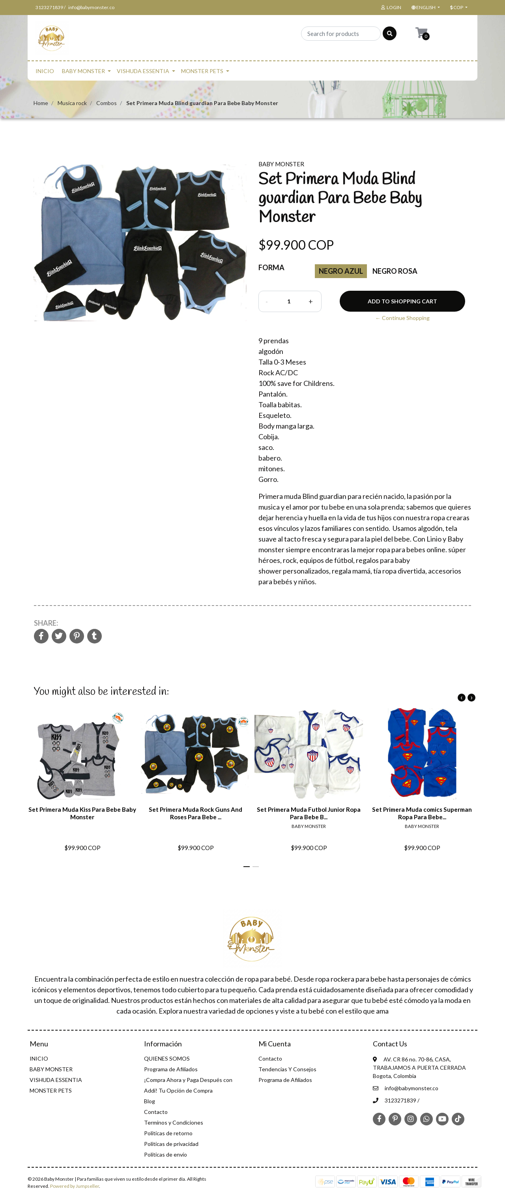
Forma (271, 267)
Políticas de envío (165, 1154)
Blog (149, 1101)
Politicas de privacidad (171, 1143)
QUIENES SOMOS (167, 1058)
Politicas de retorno (168, 1133)
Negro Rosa (394, 271)
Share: (46, 623)
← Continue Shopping (402, 317)
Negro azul (341, 271)
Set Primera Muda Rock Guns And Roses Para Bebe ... (195, 813)
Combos (106, 103)
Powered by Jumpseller (74, 1186)
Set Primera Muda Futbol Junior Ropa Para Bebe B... (309, 813)
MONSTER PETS (202, 71)
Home (41, 103)
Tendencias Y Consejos (287, 1069)
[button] (425, 7)
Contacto (156, 1111)
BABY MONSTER (83, 71)
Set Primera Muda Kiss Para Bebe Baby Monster (82, 813)
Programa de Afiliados (171, 1069)
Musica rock (72, 103)
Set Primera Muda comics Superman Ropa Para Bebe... (422, 813)
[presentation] (462, 698)
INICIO (45, 71)
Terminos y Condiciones (173, 1122)
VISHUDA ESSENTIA (143, 71)
